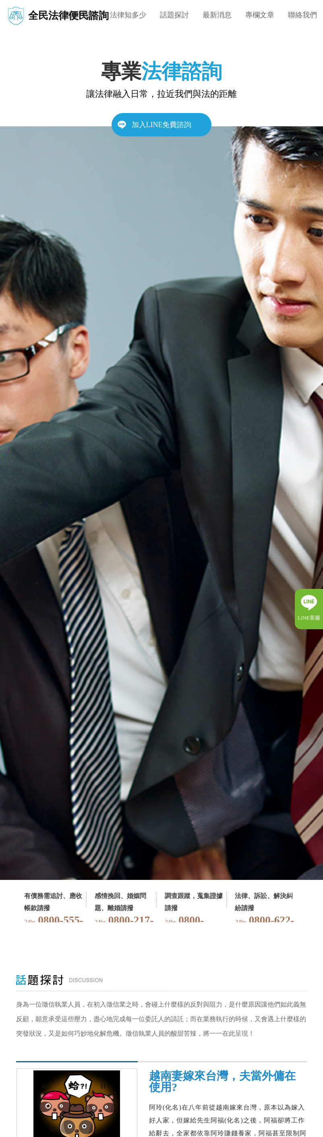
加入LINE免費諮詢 (162, 125)
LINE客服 (309, 618)
